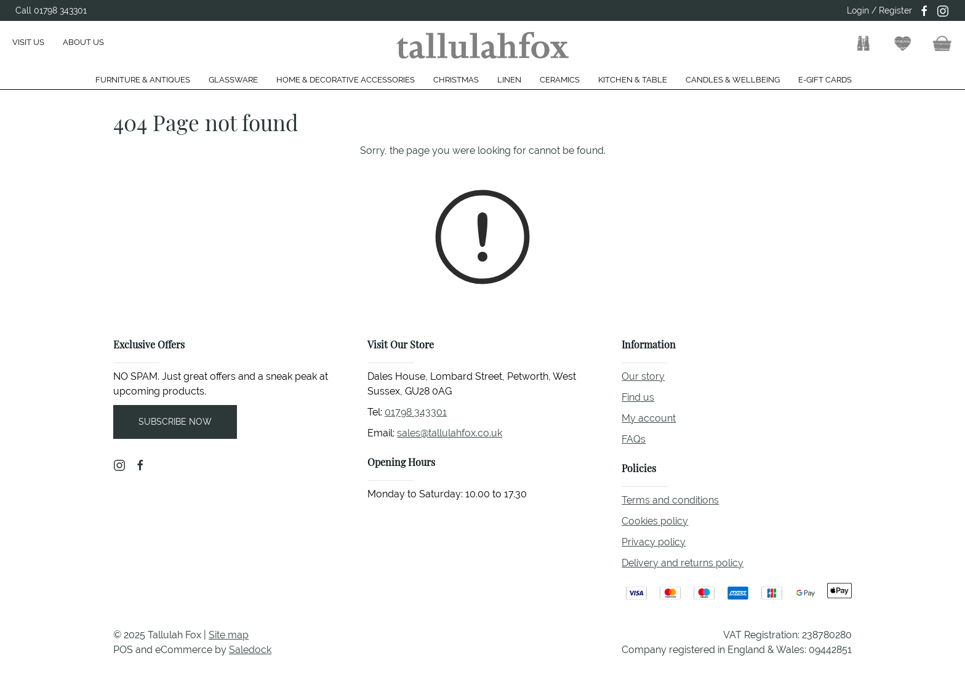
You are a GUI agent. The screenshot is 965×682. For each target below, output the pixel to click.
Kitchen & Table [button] (632, 79)
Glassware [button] (233, 79)
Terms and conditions (670, 500)
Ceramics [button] (560, 79)
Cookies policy (655, 521)
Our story (643, 376)
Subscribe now (175, 422)
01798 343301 (416, 412)
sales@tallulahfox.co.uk (449, 433)
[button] (863, 43)
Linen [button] (509, 79)
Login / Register (879, 10)
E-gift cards (825, 79)
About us (83, 42)
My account (649, 418)
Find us (638, 397)
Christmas (456, 79)
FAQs (634, 439)
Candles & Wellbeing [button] (733, 79)
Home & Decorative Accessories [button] (345, 79)
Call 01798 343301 (51, 10)
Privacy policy (654, 542)
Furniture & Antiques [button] (142, 79)
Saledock (250, 650)
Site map (229, 635)
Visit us (28, 42)
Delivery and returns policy (682, 563)
